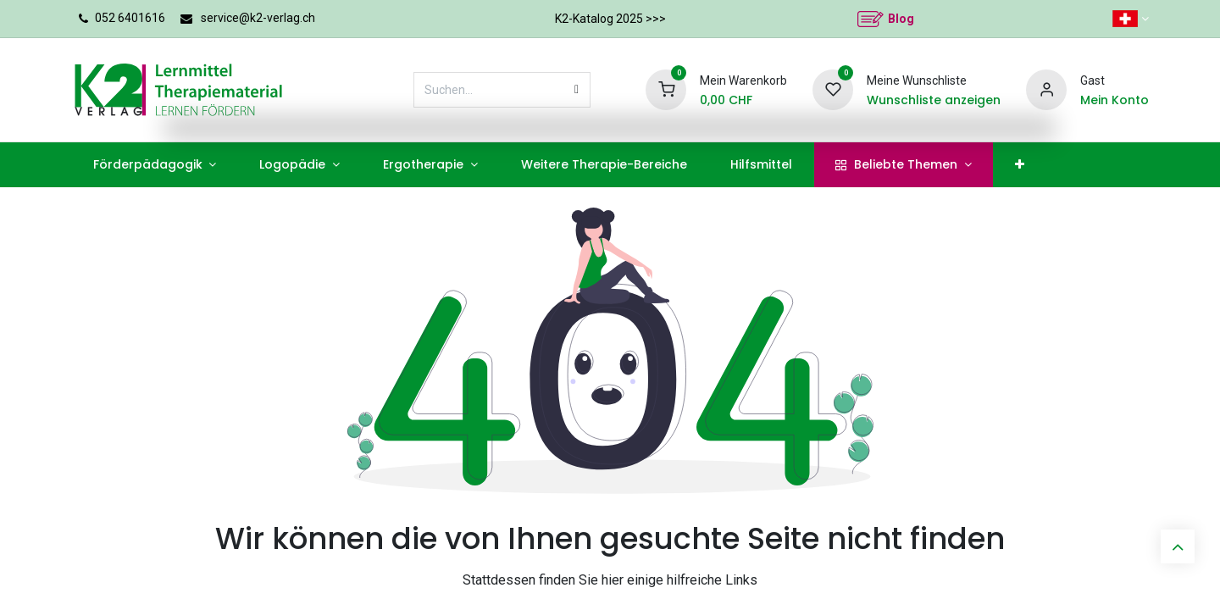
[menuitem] (154, 164)
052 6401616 (130, 18)
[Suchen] (576, 90)
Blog (901, 18)
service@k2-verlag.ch (258, 18)
